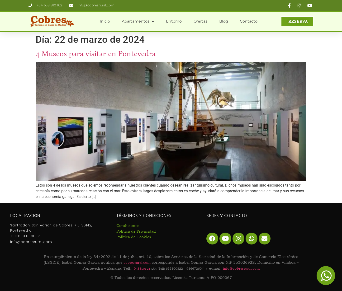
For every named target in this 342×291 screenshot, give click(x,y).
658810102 (142, 268)
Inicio (105, 21)
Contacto (248, 21)
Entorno (174, 21)
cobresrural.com (137, 262)
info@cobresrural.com (241, 268)
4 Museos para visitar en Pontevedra (96, 53)
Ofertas (200, 21)
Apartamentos (138, 21)
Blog (223, 21)
